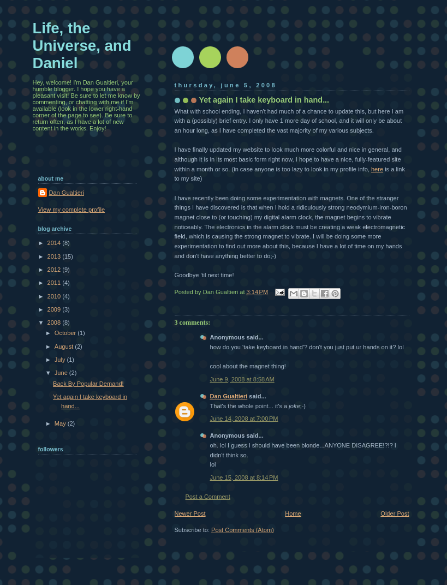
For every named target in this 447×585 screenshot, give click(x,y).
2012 (55, 269)
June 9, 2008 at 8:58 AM (242, 379)
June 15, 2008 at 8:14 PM (244, 477)
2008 (55, 322)
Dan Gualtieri (229, 396)
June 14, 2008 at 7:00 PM (244, 418)
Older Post (394, 513)
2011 (55, 282)
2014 (55, 243)
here (377, 169)
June (62, 372)
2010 (55, 296)
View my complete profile (71, 209)
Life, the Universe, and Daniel (82, 45)
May (61, 423)
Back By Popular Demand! (88, 383)
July (61, 359)
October (66, 333)
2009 (55, 309)
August (65, 346)
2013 (55, 256)
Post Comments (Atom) (242, 530)
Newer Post (190, 513)
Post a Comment (208, 496)
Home (293, 513)
